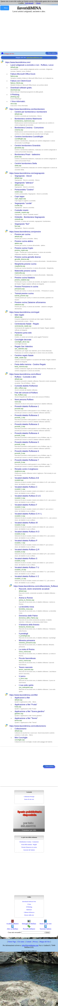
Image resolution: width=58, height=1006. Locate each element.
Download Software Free (29, 901)
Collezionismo (20, 729)
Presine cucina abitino (24, 241)
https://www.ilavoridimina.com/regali (24, 312)
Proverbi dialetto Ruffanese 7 (27, 460)
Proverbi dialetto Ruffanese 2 (27, 415)
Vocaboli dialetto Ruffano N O (27, 532)
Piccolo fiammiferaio (27, 658)
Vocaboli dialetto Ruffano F (26, 505)
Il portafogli (23, 634)
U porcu (22, 676)
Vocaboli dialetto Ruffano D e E (28, 496)
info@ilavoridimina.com (30, 945)
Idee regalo (19, 315)
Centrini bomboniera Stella (26, 163)
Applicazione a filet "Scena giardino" (30, 711)
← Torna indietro (51, 53)
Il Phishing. (15, 95)
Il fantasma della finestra (29, 625)
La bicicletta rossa (26, 607)
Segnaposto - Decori (23, 176)
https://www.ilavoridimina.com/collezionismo (27, 726)
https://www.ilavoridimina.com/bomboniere (27, 109)
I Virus (29, 904)
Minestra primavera (27, 640)
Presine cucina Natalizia (25, 278)
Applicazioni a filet (22, 698)
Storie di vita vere (29, 799)
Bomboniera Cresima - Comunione (29, 128)
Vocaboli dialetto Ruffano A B (27, 478)
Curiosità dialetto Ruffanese (26, 386)
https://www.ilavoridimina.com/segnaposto (26, 173)
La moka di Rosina (26, 649)
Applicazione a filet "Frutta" (26, 705)
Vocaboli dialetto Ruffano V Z (27, 576)
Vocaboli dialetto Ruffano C (26, 487)
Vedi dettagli (29, 3)
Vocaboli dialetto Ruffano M (26, 523)
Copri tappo (19, 196)
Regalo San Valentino (24, 346)
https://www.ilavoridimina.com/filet (23, 695)
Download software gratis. (21, 88)
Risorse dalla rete (29, 915)
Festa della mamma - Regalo (29, 844)
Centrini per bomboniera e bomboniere (31, 112)
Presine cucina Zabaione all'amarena (30, 302)
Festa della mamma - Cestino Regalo (30, 364)
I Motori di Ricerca (29, 912)
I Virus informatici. (17, 101)
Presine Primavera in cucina (26, 287)
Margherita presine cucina (25, 264)
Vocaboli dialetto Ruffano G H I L (28, 514)
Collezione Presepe (29, 796)
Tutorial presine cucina (24, 293)
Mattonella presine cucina (25, 271)
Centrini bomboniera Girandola (27, 145)
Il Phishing (29, 907)
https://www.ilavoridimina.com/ (17, 62)
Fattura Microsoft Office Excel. (23, 74)
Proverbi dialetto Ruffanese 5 (27, 442)
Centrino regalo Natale (24, 355)
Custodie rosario (21, 210)
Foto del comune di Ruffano (26, 393)
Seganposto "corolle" (23, 203)
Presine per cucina (22, 234)
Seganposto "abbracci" (24, 183)
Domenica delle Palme (28, 616)
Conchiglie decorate (23, 340)
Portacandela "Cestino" (24, 190)
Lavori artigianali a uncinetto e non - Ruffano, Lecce (31, 65)
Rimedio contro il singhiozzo (26, 469)
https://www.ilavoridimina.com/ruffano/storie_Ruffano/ (36, 586)
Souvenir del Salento (29, 850)
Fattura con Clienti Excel (20, 81)
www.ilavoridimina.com (34, 57)
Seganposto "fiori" (22, 224)
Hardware (29, 909)
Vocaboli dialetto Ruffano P (26, 541)
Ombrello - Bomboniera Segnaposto (30, 217)
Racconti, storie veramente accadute (34, 589)
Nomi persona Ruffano (24, 400)
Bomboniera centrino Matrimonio (28, 119)
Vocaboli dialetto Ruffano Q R (27, 550)
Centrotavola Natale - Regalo (27, 324)
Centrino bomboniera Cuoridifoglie (29, 137)
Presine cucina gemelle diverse (28, 257)
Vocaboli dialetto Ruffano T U (27, 567)
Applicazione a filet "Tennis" (26, 718)
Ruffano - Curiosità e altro (25, 377)
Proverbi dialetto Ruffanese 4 (27, 433)
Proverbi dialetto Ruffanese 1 (27, 406)
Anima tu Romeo (26, 598)
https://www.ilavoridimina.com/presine (25, 232)
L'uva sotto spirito (26, 685)
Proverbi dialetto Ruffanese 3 (27, 424)
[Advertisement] (19, 31)
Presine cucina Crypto (24, 248)
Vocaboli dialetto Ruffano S (26, 558)
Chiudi (38, 3)
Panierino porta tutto (23, 333)
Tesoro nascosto (26, 667)
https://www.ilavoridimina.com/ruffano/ (25, 374)
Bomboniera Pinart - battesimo (27, 154)
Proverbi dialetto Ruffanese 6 (27, 451)
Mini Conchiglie (21, 738)
